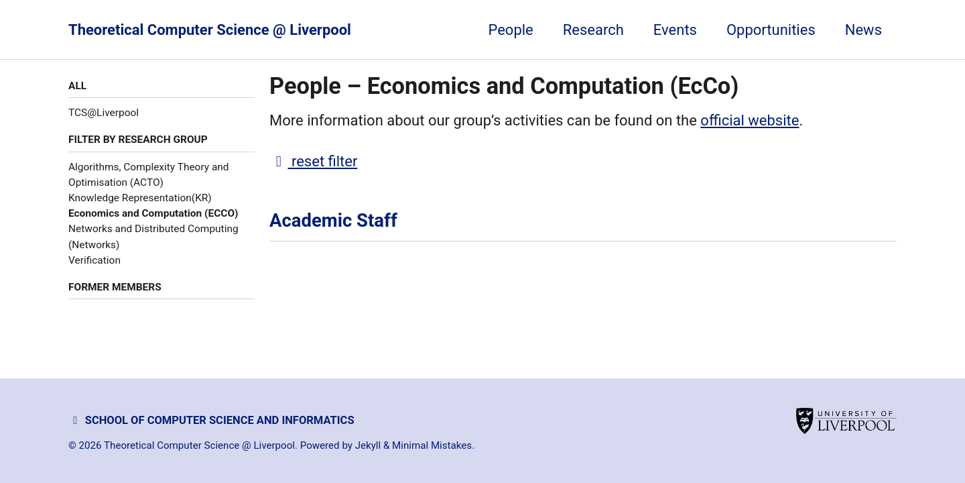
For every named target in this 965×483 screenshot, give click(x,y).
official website (749, 120)
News (863, 29)
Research (593, 29)
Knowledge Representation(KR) (140, 198)
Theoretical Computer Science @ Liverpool (209, 29)
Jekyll (368, 445)
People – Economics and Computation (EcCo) (503, 85)
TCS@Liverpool (103, 113)
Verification (94, 260)
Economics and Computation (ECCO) (153, 213)
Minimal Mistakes (432, 445)
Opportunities (771, 29)
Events (675, 29)
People (510, 29)
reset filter (313, 161)
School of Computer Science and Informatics (211, 420)
